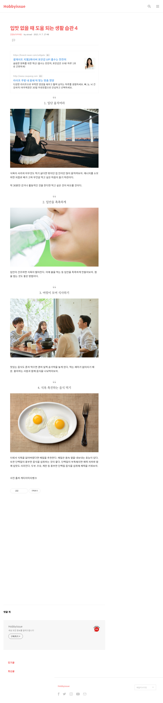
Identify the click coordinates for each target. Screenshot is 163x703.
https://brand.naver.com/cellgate (29, 55)
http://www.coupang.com (25, 76)
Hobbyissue (14, 6)
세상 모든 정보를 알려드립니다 (21, 630)
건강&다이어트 (16, 34)
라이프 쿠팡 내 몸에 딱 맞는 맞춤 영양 (33, 80)
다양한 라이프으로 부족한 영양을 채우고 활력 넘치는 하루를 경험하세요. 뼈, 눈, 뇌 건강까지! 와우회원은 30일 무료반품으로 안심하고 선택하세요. (54, 85)
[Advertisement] (54, 552)
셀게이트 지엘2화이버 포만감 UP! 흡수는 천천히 (39, 59)
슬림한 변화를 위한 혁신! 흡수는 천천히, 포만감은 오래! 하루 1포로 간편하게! (44, 65)
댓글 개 (7, 612)
